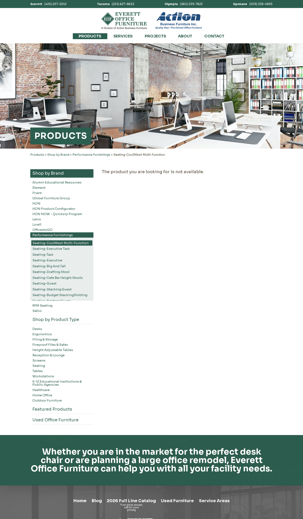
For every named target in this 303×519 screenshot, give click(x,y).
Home (79, 500)
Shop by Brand (58, 155)
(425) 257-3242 (48, 4)
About (185, 36)
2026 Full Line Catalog (131, 500)
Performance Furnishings (91, 155)
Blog (97, 500)
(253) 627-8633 (115, 4)
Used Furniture (177, 500)
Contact (214, 36)
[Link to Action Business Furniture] (178, 20)
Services (123, 36)
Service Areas (214, 500)
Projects (155, 36)
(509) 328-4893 (252, 4)
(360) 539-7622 (184, 4)
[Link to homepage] (124, 20)
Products (90, 36)
